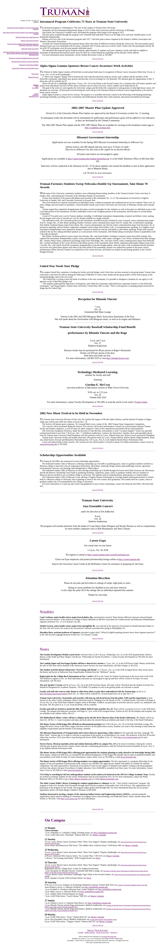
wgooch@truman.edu (48, 444)
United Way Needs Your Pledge (30, 48)
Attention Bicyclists (33, 77)
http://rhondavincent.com (117, 358)
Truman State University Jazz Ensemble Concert (25, 68)
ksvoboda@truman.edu (108, 936)
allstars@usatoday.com (109, 779)
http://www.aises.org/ (69, 799)
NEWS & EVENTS (102, 932)
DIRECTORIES (90, 932)
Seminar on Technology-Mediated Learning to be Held (24, 58)
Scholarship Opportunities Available (29, 65)
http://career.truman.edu (129, 559)
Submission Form (34, 96)
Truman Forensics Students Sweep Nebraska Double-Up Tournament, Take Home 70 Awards (23, 44)
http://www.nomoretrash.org (129, 737)
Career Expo (35, 74)
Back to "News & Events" (97, 930)
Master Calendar (99, 835)
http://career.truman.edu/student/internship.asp (88, 159)
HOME (81, 932)
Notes (98, 858)
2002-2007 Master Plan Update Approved (27, 37)
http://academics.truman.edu (97, 127)
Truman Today (140, 402)
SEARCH (113, 932)
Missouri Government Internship (30, 40)
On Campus (35, 88)
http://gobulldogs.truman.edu (105, 833)
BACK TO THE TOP (97, 58)
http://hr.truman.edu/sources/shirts (53, 694)
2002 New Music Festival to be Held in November (25, 61)
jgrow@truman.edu (128, 757)
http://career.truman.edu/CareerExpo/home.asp (108, 554)
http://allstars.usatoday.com (81, 779)
